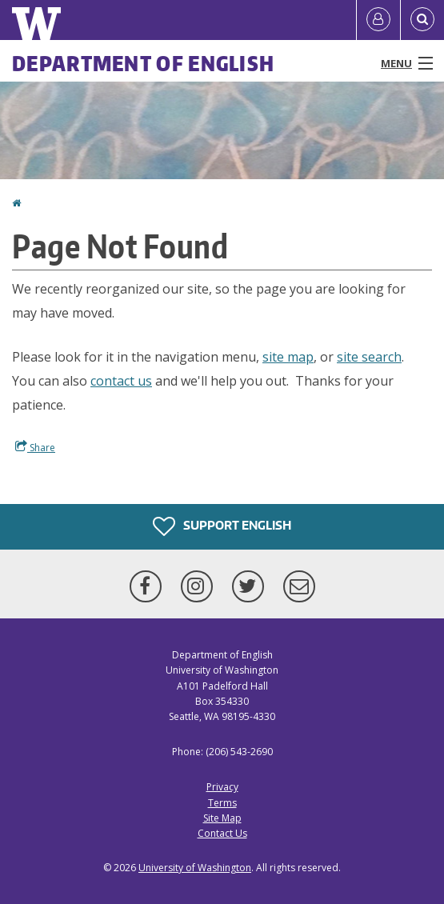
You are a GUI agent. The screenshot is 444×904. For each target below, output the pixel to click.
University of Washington (194, 867)
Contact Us (222, 833)
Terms (222, 803)
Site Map (222, 818)
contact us (121, 381)
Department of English (143, 63)
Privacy (222, 787)
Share (35, 447)
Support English (222, 526)
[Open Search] (422, 20)
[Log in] (378, 20)
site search (369, 357)
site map (288, 357)
